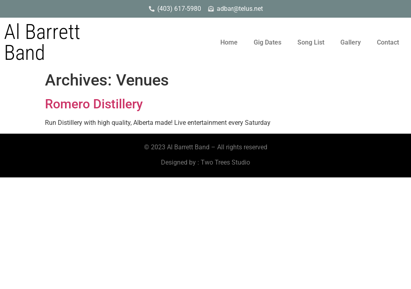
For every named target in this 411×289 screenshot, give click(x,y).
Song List (310, 42)
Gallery (350, 42)
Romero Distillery (94, 104)
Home (229, 42)
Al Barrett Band (42, 42)
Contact (388, 42)
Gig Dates (267, 42)
